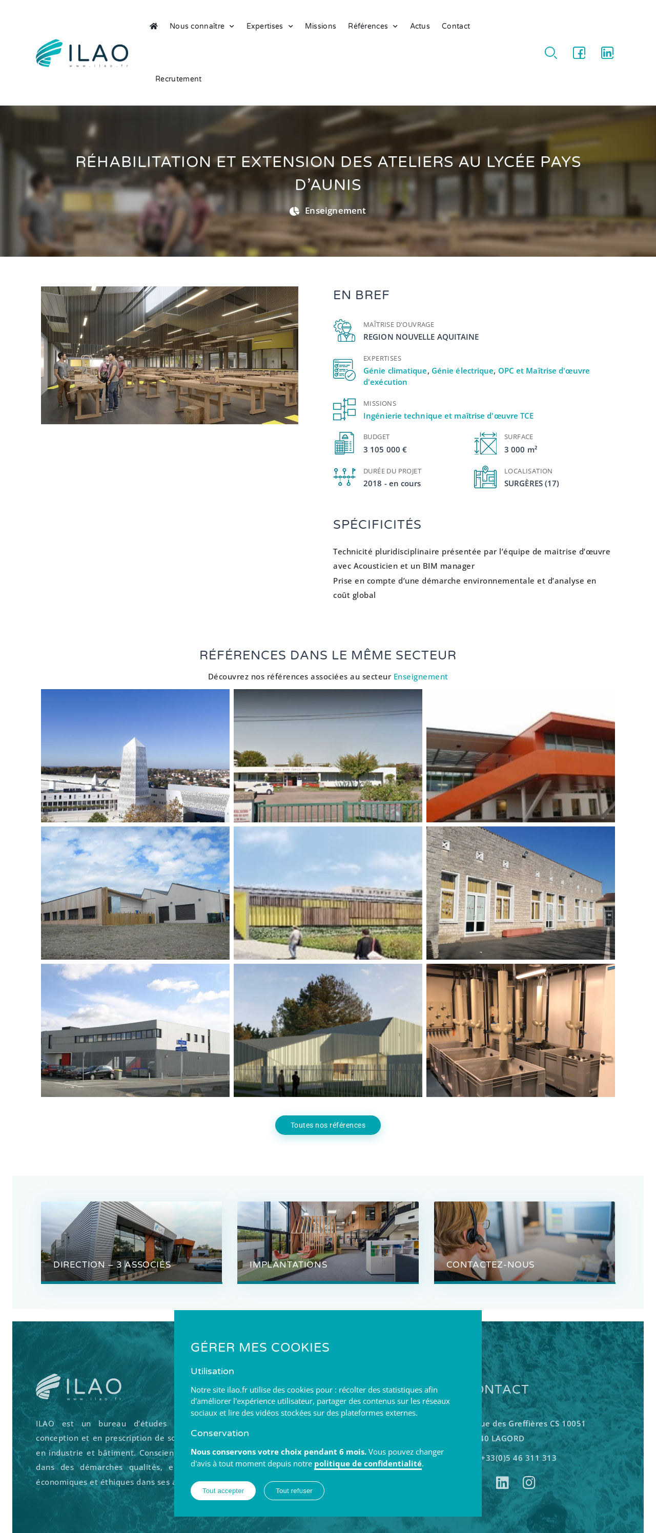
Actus (420, 26)
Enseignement (335, 210)
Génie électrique (463, 370)
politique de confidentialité (368, 1463)
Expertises (270, 26)
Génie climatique (395, 370)
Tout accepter (223, 1491)
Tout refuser (294, 1491)
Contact (456, 26)
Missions (320, 26)
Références (373, 26)
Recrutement (178, 79)
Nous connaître (202, 26)
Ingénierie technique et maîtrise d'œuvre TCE (448, 415)
